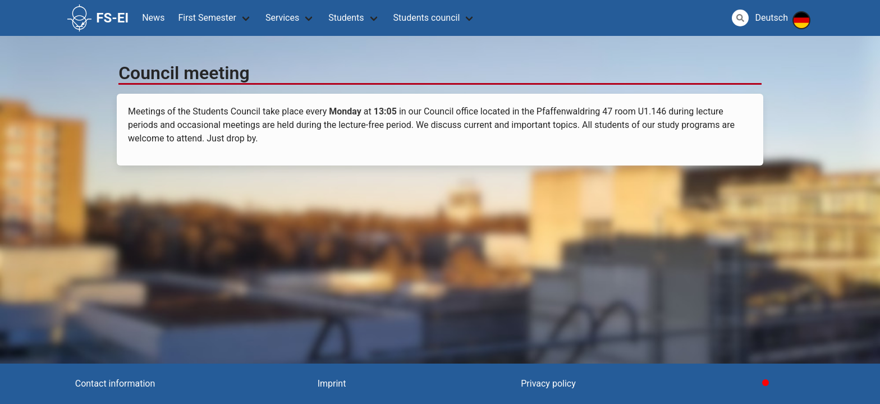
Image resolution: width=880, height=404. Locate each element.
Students (346, 17)
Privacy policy (548, 383)
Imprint (332, 383)
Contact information (115, 383)
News (153, 17)
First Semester (207, 17)
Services (282, 17)
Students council (426, 17)
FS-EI (98, 17)
